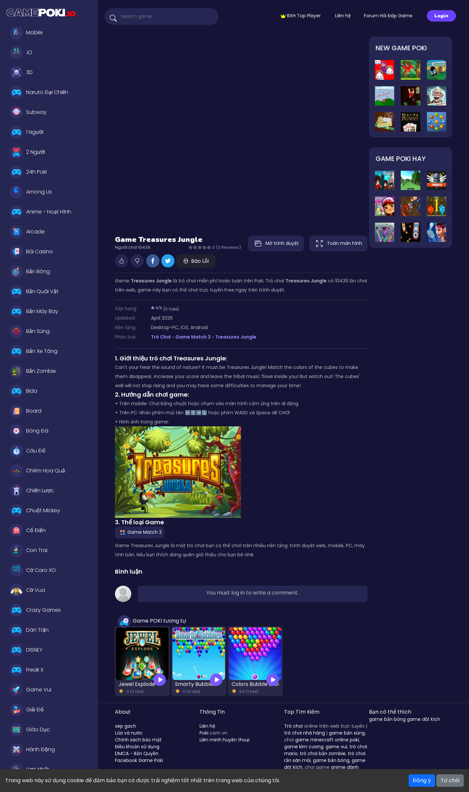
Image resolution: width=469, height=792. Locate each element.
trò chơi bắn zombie (323, 753)
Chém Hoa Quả (37, 470)
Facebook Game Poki (139, 760)
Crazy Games (35, 610)
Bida (23, 391)
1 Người (26, 132)
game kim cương (303, 746)
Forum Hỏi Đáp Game (388, 15)
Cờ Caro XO (33, 570)
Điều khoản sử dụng (137, 746)
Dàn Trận (29, 630)
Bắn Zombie (33, 371)
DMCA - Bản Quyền (136, 753)
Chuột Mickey (35, 510)
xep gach (125, 726)
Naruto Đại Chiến (39, 92)
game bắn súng (347, 733)
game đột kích (423, 719)
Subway (28, 112)
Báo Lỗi (196, 261)
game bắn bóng (331, 760)
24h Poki (28, 172)
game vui (336, 746)
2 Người (27, 152)
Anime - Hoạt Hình (40, 211)
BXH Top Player (301, 15)
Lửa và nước (129, 733)
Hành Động (32, 749)
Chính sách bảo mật (138, 740)
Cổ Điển (28, 530)
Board (25, 411)
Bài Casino (31, 251)
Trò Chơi (161, 337)
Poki (204, 733)
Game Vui (30, 689)
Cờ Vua (27, 590)
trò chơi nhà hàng (304, 733)
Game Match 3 (193, 337)
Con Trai (28, 550)
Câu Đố (27, 450)
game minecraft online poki (327, 740)
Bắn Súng (30, 331)
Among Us (31, 191)
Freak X (26, 669)
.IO (21, 52)
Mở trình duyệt (275, 243)
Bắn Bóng (30, 271)
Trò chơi (293, 726)
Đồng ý (422, 780)
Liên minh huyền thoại (225, 740)
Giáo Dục (30, 729)
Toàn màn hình (338, 243)
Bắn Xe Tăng (33, 351)
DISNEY (26, 650)
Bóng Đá (29, 430)
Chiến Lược (32, 490)
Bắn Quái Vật (34, 291)
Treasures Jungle (235, 337)
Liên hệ (343, 15)
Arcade (27, 231)
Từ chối (450, 780)
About (123, 712)
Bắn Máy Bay (34, 311)
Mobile (26, 32)
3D (21, 72)
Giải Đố (27, 709)
